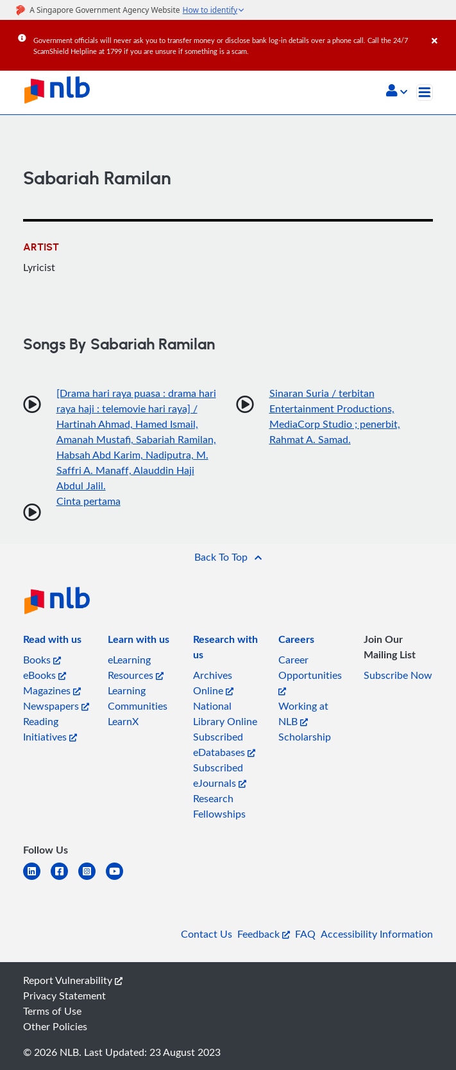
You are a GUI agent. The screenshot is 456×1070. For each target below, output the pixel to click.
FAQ (305, 934)
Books (42, 660)
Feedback (263, 934)
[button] (396, 92)
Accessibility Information (377, 934)
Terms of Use (52, 1011)
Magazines (52, 690)
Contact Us (206, 934)
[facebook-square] (64, 879)
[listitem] (52, 641)
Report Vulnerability (72, 980)
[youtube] (119, 879)
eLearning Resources (136, 667)
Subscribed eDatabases (224, 744)
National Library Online (225, 713)
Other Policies (55, 1026)
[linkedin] (37, 879)
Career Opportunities (310, 674)
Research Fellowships (219, 806)
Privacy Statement (64, 995)
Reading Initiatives (50, 729)
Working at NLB (303, 713)
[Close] (441, 31)
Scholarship (304, 737)
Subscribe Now (398, 675)
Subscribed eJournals (219, 775)
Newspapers (56, 706)
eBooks (44, 675)
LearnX (123, 721)
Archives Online (213, 682)
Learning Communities (137, 698)
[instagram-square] (92, 879)
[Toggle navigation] (424, 92)
